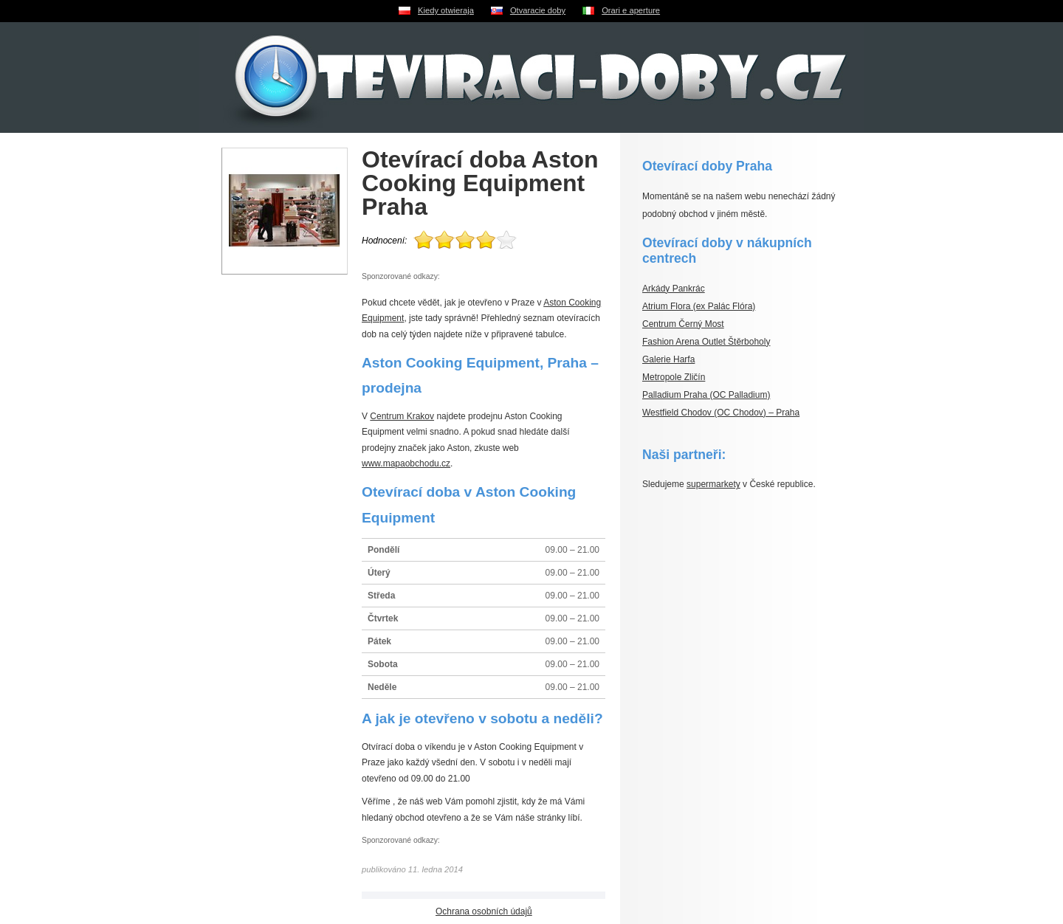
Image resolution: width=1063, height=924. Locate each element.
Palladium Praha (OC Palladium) (706, 395)
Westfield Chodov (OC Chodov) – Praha (720, 412)
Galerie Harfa (668, 359)
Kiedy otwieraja (446, 10)
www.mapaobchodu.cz (406, 463)
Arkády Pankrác (673, 288)
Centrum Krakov (402, 416)
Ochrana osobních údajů (484, 911)
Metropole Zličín (673, 377)
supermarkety (713, 484)
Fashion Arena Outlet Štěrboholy (706, 342)
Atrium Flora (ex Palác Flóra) (698, 306)
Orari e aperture (631, 10)
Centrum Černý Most (683, 324)
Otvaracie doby (537, 10)
